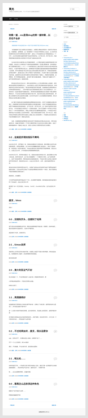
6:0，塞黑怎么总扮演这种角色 (24, 384)
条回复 (29, 350)
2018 (65, 44)
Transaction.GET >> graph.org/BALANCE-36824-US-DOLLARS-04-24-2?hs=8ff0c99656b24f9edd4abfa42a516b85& (71, 83)
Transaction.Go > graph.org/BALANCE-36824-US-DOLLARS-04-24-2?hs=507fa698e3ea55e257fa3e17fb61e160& (71, 61)
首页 (10, 18)
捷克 (13, 129)
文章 (66, 117)
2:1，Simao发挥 (17, 244)
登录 (65, 115)
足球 (16, 129)
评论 (66, 118)
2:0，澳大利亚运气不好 (20, 270)
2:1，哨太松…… (17, 358)
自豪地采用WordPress (44, 412)
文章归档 (66, 26)
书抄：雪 (66, 51)
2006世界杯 (23, 129)
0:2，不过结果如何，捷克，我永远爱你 (28, 331)
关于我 (16, 18)
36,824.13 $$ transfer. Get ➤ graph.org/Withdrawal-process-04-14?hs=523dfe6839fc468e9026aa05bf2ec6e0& (71, 103)
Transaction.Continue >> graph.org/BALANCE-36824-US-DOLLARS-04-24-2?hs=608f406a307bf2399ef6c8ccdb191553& (71, 72)
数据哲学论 (66, 49)
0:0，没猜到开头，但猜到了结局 (25, 219)
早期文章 (11, 28)
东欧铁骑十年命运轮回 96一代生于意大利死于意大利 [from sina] (30, 45)
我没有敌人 (66, 46)
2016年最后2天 (67, 47)
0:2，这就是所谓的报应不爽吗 (24, 137)
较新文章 (54, 28)
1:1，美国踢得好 (17, 297)
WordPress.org (68, 120)
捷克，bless (15, 200)
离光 (11, 9)
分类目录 (66, 32)
